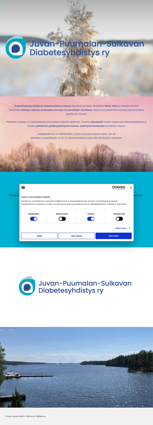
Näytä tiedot (121, 228)
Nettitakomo (41, 416)
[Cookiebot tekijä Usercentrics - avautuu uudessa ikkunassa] (114, 188)
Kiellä (39, 236)
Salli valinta (76, 236)
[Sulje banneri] (131, 188)
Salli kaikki (113, 236)
